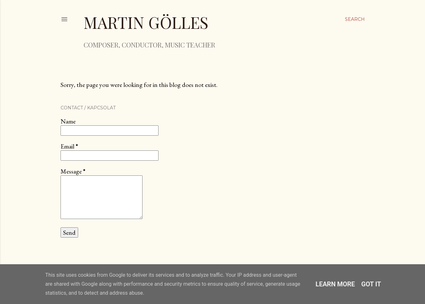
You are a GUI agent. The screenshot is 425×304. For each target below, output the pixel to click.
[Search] (355, 19)
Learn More (335, 284)
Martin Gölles (146, 22)
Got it (371, 284)
